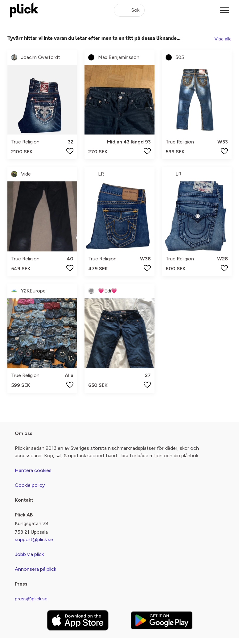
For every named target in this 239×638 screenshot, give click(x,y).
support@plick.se (34, 539)
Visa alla (223, 39)
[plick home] (24, 10)
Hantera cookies (33, 470)
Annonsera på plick (35, 569)
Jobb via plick (29, 554)
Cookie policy (30, 485)
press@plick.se (31, 599)
